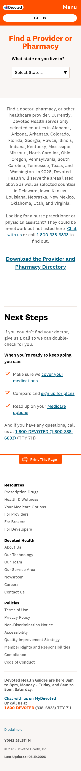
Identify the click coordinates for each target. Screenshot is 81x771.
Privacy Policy (17, 617)
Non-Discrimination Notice (28, 624)
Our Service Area (19, 569)
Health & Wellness (21, 499)
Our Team (13, 562)
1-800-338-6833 (52, 235)
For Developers (18, 529)
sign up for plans (58, 393)
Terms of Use (16, 609)
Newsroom (13, 577)
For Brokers (14, 521)
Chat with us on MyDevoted (30, 698)
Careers (11, 584)
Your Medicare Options (25, 506)
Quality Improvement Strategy (32, 639)
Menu (70, 7)
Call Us (40, 18)
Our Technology (18, 554)
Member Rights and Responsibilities (37, 647)
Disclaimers (13, 729)
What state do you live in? (38, 58)
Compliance (15, 654)
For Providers (16, 514)
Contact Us (14, 592)
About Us (12, 547)
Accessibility (16, 632)
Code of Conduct (19, 662)
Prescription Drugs (21, 491)
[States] (40, 72)
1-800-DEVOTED (37, 708)
